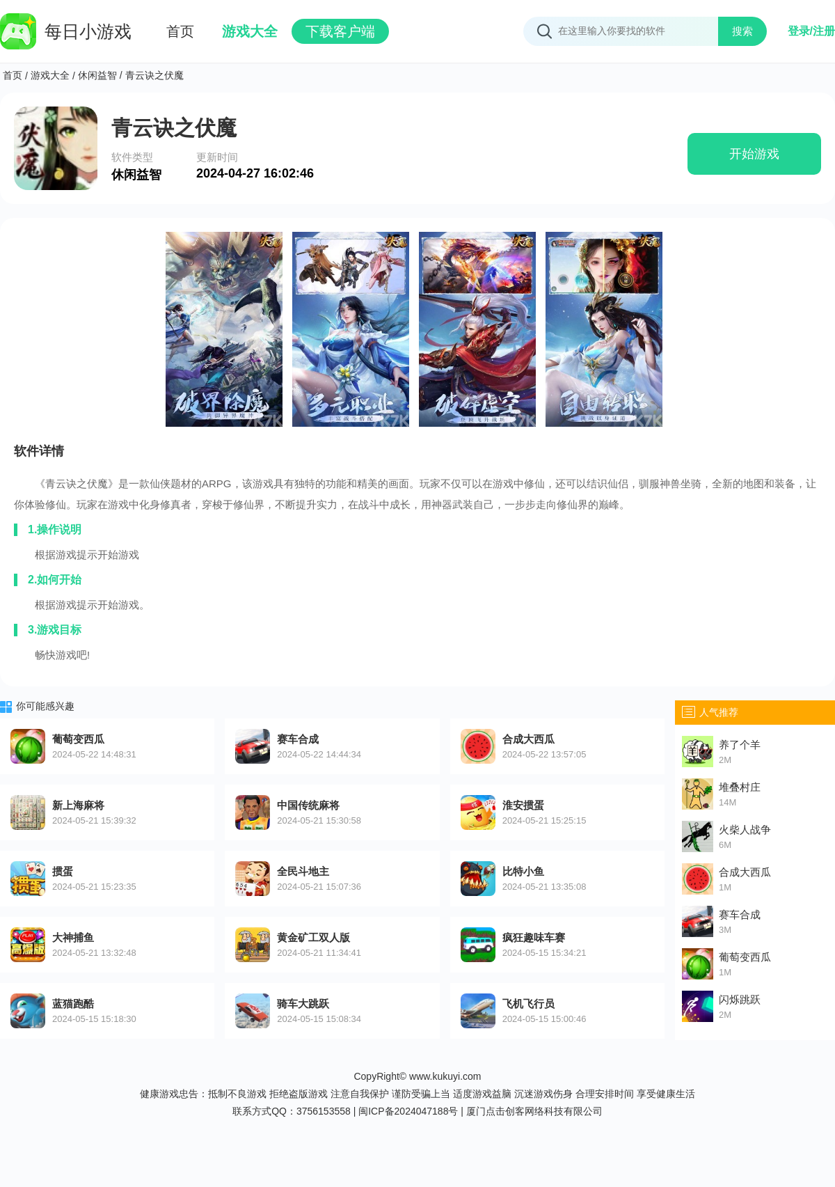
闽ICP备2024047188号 (408, 1111)
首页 (180, 31)
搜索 (742, 31)
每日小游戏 (66, 31)
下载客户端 (340, 31)
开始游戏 (754, 154)
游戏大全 (250, 31)
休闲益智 (97, 75)
